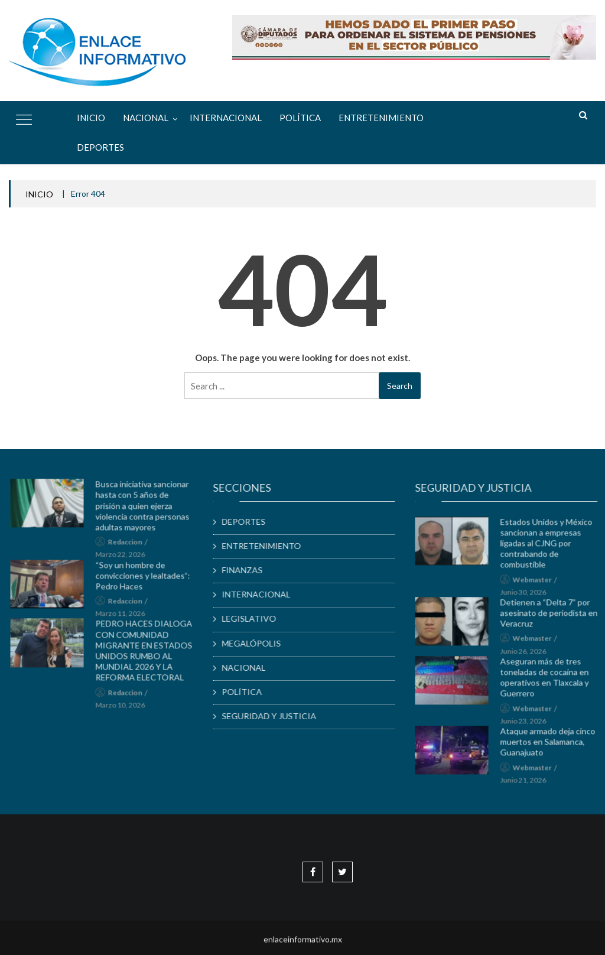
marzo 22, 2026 (124, 558)
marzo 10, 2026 (124, 708)
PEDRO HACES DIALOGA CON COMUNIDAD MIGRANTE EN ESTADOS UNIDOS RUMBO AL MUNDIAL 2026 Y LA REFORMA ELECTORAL (148, 654)
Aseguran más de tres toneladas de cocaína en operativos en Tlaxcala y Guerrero (549, 681)
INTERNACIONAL (226, 117)
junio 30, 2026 (528, 595)
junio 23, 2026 (528, 724)
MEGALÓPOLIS (255, 643)
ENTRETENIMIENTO (381, 117)
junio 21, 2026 (528, 783)
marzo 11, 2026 (124, 616)
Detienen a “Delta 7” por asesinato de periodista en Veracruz (553, 616)
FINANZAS (246, 570)
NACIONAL (145, 117)
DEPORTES (100, 147)
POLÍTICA (300, 117)
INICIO (39, 194)
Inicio (91, 117)
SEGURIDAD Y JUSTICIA (273, 716)
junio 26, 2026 (528, 654)
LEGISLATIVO (253, 618)
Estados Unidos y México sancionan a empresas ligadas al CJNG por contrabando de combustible (551, 546)
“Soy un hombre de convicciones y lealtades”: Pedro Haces (147, 579)
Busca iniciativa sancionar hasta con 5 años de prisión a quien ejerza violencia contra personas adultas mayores (147, 508)
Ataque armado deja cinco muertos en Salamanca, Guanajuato (552, 745)
